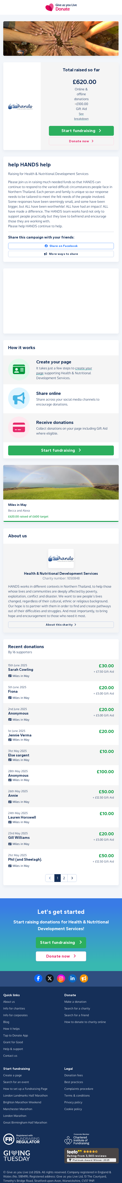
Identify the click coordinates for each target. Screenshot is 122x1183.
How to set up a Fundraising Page (25, 1088)
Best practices (73, 1082)
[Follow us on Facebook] (38, 981)
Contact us (10, 1055)
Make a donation (75, 1001)
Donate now (81, 141)
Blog (6, 1022)
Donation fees (73, 1075)
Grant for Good (13, 1042)
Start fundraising (81, 131)
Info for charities (14, 1008)
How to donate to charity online (85, 1022)
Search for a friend (76, 1015)
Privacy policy (73, 1102)
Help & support (13, 1049)
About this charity (61, 625)
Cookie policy (73, 1109)
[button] (72, 878)
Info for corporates (15, 1015)
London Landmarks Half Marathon (25, 1095)
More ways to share (61, 254)
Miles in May (18, 676)
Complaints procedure (78, 1088)
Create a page (12, 1075)
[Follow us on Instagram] (61, 981)
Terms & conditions (77, 1095)
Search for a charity (77, 1008)
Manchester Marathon (17, 1109)
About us (9, 1001)
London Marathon (14, 1115)
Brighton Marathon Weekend (22, 1102)
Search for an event (16, 1082)
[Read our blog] (84, 981)
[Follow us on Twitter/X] (50, 981)
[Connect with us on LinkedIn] (72, 981)
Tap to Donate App (15, 1035)
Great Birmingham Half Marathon (25, 1122)
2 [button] (64, 878)
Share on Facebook (61, 246)
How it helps (11, 1028)
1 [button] (59, 877)
